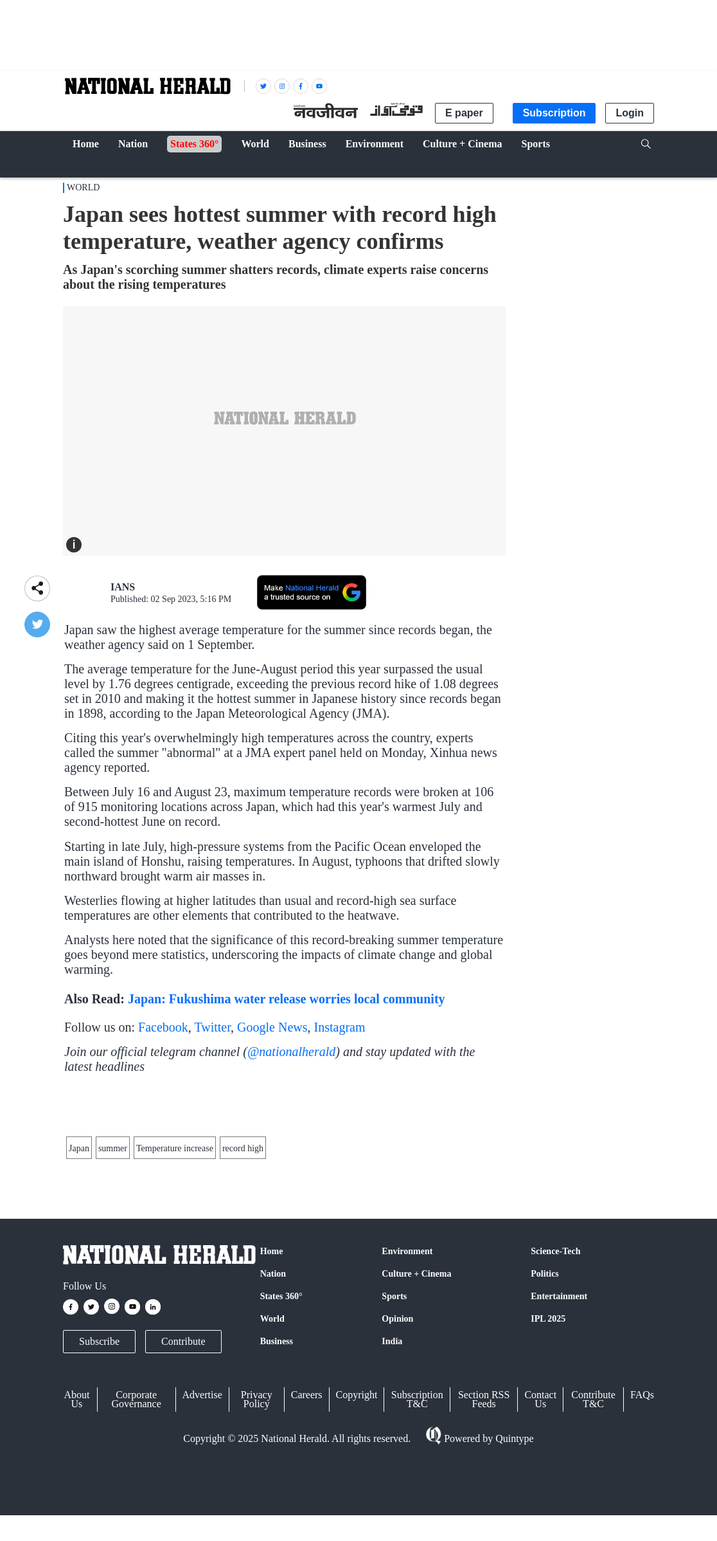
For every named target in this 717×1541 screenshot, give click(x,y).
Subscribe (99, 1447)
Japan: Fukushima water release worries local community (286, 999)
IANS (123, 586)
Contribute (183, 1447)
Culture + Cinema (416, 1380)
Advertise (202, 1500)
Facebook (163, 1027)
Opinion (397, 1425)
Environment (407, 1357)
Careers (307, 1500)
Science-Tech (555, 1357)
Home (271, 1357)
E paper (464, 112)
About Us (76, 1505)
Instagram (340, 1027)
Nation (273, 1380)
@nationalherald (291, 1051)
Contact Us (540, 1505)
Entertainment (559, 1402)
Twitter (212, 1027)
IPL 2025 (548, 1425)
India (392, 1447)
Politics (545, 1380)
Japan (79, 1221)
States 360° (281, 1402)
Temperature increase (174, 1221)
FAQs (642, 1500)
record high (242, 1221)
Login (629, 112)
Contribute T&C (593, 1505)
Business (276, 1447)
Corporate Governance (136, 1505)
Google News (272, 1027)
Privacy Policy (256, 1505)
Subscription (554, 112)
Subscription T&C (417, 1505)
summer (112, 1221)
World (83, 187)
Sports (394, 1402)
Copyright (357, 1500)
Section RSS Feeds (483, 1505)
